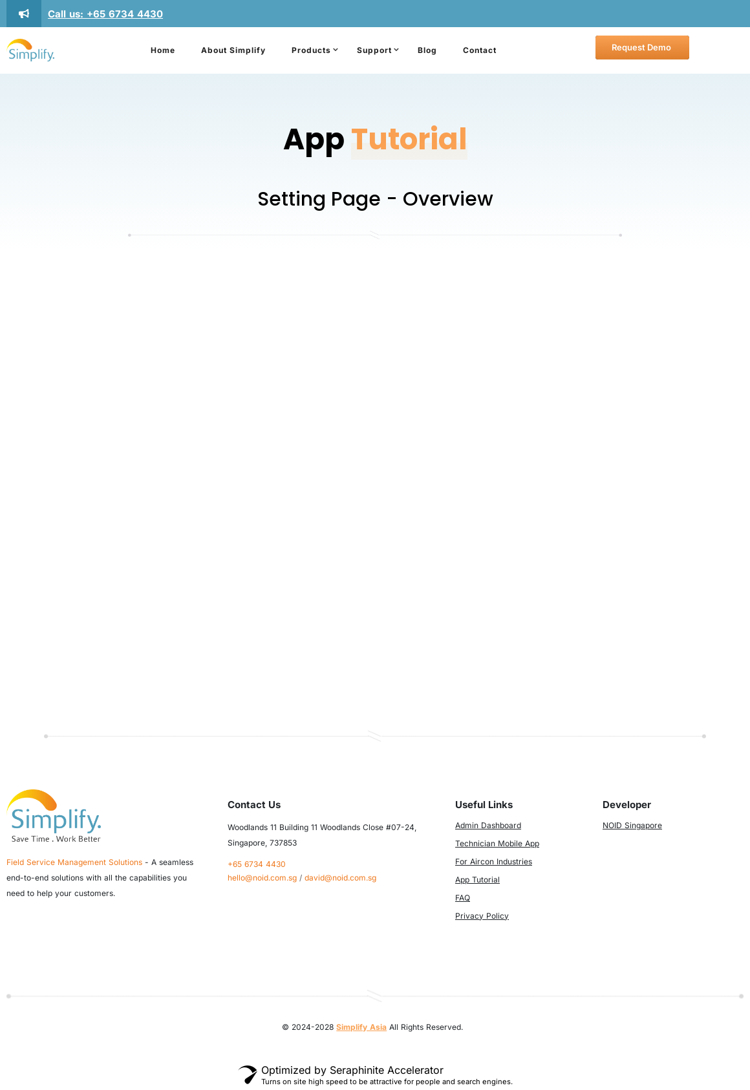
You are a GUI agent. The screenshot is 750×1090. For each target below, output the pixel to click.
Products (311, 50)
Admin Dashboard (488, 825)
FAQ (462, 898)
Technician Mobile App (497, 843)
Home (163, 50)
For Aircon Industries (493, 861)
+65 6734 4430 (125, 14)
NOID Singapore (632, 825)
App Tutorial (477, 879)
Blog (427, 50)
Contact (480, 50)
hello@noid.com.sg (262, 877)
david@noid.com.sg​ (340, 877)
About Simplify (233, 50)
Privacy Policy (482, 916)
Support (374, 50)
